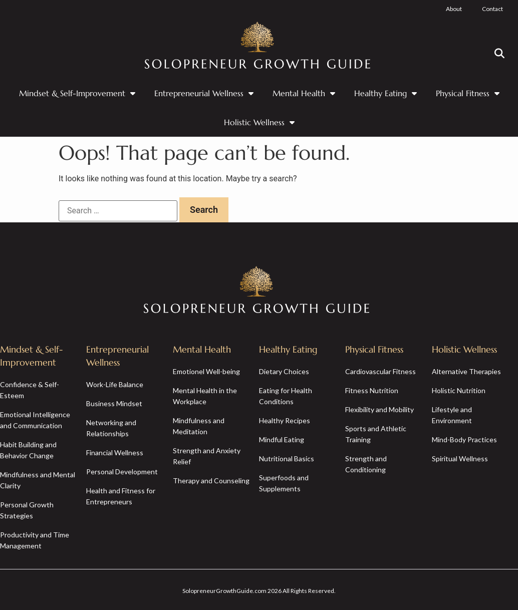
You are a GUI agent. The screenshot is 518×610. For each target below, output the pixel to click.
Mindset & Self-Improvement (77, 93)
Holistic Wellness (259, 122)
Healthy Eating (385, 93)
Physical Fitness (467, 93)
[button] (499, 54)
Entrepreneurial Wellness (203, 93)
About (454, 9)
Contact (492, 9)
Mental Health (304, 93)
